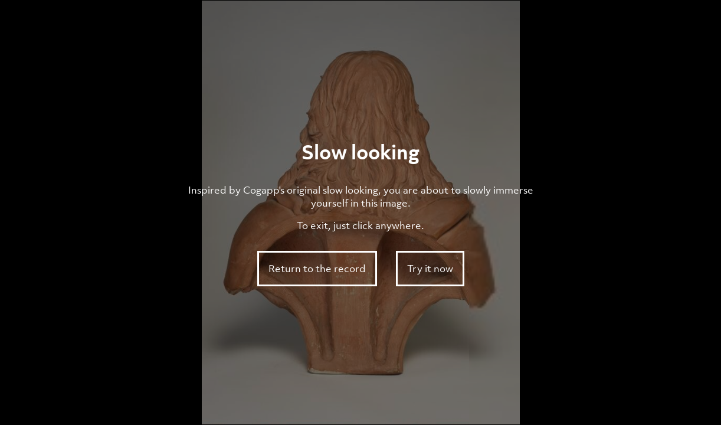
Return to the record (317, 268)
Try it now (430, 268)
